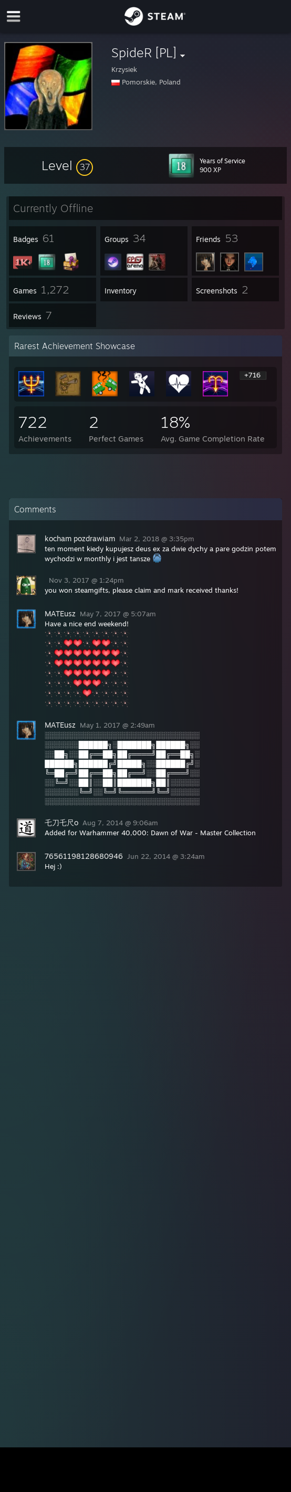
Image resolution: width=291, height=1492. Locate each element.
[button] (67, 165)
